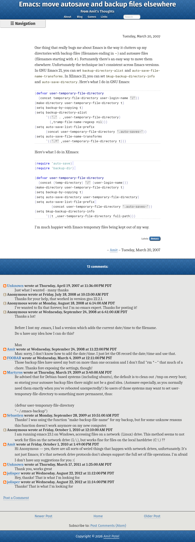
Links (104, 16)
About (67, 16)
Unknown (15, 286)
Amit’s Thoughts (101, 11)
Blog (80, 16)
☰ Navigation (22, 23)
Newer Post (43, 516)
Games (92, 16)
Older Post (152, 516)
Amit (113, 250)
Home (98, 516)
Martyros (15, 372)
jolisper (13, 473)
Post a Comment (16, 498)
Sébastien (15, 415)
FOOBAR (14, 358)
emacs (155, 238)
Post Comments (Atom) (108, 526)
